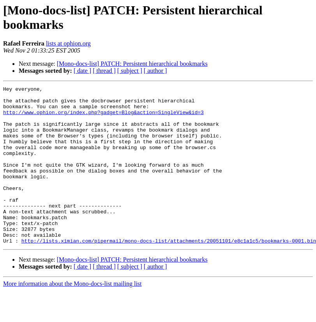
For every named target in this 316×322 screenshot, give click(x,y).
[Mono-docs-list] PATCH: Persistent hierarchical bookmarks (132, 63)
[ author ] (155, 70)
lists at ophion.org (68, 43)
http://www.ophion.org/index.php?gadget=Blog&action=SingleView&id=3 (103, 117)
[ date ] (82, 70)
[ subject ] (129, 70)
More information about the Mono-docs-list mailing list (72, 315)
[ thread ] (104, 70)
